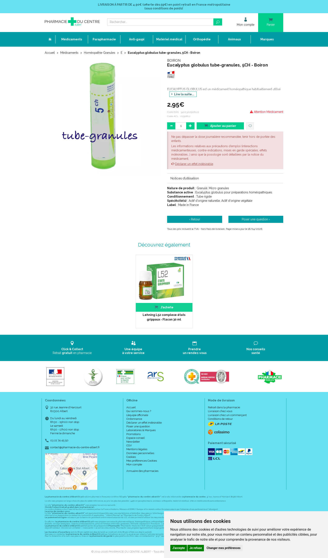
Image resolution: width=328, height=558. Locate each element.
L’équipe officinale (137, 415)
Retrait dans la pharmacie (224, 407)
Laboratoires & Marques (141, 430)
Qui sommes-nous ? (138, 411)
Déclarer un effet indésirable (194, 164)
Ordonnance (134, 418)
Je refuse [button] (196, 548)
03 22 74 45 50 (59, 440)
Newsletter (133, 441)
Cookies (131, 456)
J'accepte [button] (178, 548)
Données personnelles (140, 453)
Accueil (50, 52)
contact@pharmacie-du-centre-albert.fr (75, 447)
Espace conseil (135, 437)
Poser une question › (256, 219)
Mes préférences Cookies (141, 460)
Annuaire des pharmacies (142, 470)
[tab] (225, 178)
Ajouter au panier (220, 126)
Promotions (133, 434)
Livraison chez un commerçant (227, 415)
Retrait (72, 348)
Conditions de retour (220, 418)
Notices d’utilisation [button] (184, 178)
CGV (129, 445)
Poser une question (138, 426)
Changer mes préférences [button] (224, 548)
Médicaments (69, 52)
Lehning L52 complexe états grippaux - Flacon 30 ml (164, 317)
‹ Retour (194, 219)
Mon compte (134, 464)
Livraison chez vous (220, 411)
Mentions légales (136, 449)
